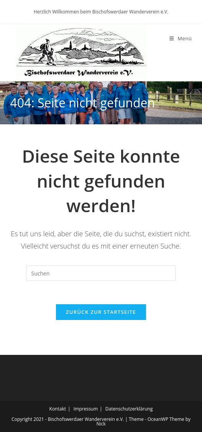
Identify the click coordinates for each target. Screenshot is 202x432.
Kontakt (57, 409)
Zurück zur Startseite (101, 311)
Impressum (86, 409)
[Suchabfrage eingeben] (101, 273)
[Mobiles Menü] (180, 38)
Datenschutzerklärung (129, 409)
